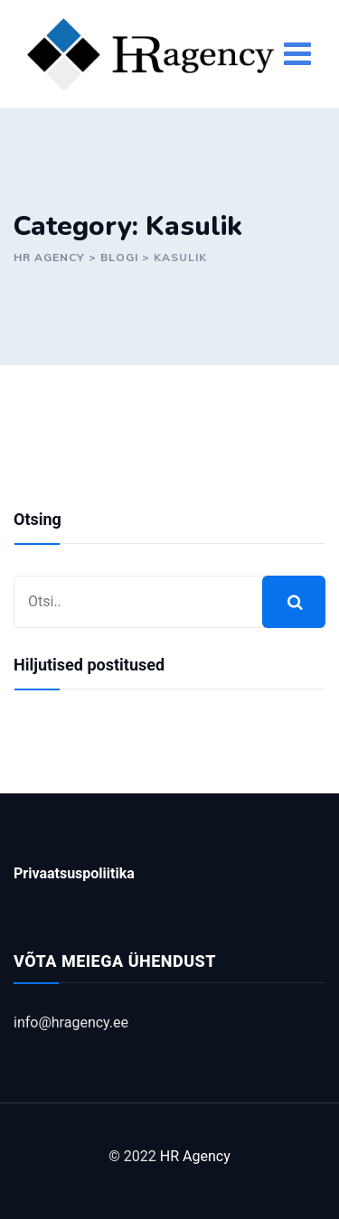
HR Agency (195, 1156)
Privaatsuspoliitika (74, 873)
